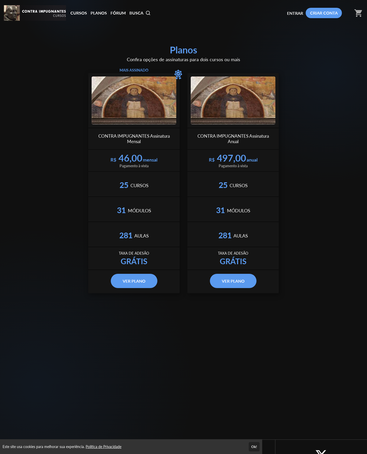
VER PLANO (134, 280)
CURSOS (78, 12)
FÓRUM (118, 12)
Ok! (254, 447)
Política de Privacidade (103, 446)
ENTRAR (295, 13)
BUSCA (140, 13)
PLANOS (99, 12)
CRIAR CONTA (324, 12)
